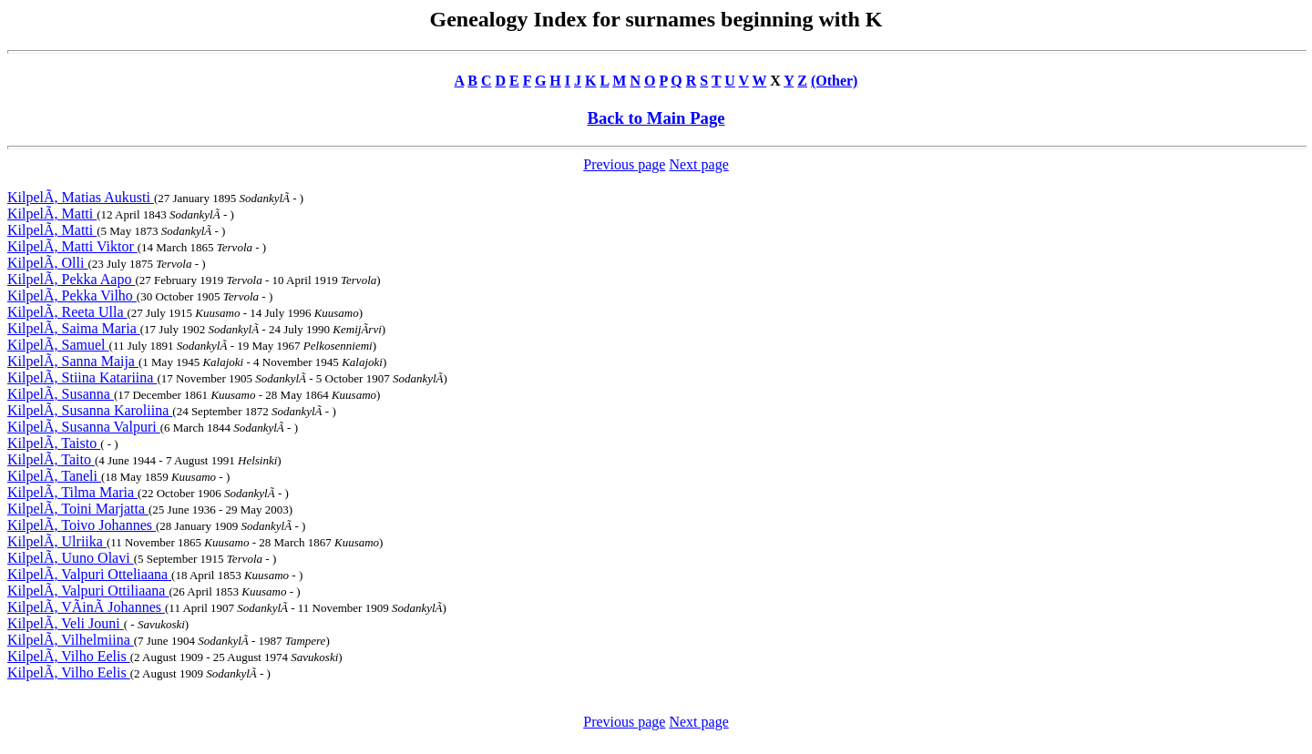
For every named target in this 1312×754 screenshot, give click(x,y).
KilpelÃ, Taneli (54, 476)
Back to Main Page (655, 117)
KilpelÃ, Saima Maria (73, 328)
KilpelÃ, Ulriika (57, 541)
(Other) (834, 80)
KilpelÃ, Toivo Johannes (81, 525)
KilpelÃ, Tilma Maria (72, 492)
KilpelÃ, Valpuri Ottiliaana (88, 590)
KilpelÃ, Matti (52, 213)
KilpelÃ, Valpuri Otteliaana (89, 574)
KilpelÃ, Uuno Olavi (70, 558)
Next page (698, 164)
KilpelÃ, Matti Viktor (72, 246)
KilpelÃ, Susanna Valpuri (83, 426)
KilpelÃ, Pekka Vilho (72, 295)
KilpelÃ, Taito (51, 459)
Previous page (624, 164)
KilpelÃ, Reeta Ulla (67, 312)
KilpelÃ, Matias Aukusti (80, 197)
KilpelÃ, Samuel (58, 344)
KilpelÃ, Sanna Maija (72, 361)
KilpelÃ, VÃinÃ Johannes (86, 607)
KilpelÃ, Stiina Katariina (82, 377)
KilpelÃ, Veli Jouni (65, 623)
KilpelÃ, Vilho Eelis (68, 656)
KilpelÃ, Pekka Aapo (71, 279)
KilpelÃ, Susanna (60, 394)
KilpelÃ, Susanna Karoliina (89, 410)
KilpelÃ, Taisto (53, 443)
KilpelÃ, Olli (47, 262)
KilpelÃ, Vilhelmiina (70, 639)
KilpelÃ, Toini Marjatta (78, 508)
